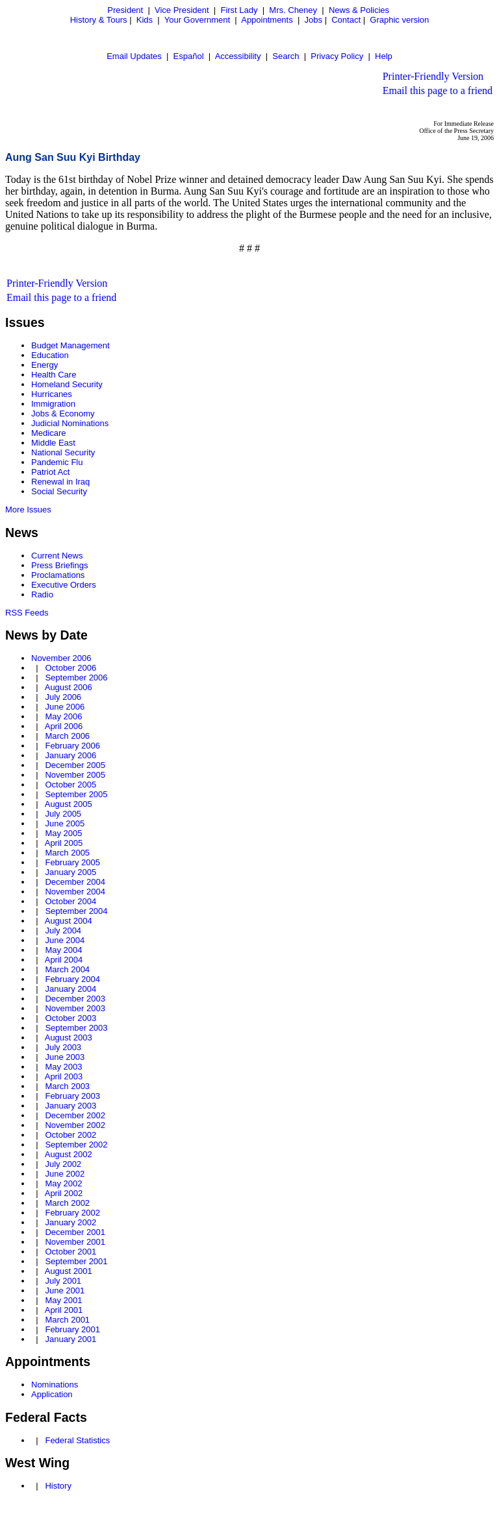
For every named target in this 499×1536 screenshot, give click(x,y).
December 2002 (75, 1115)
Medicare (48, 433)
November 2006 (61, 658)
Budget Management (70, 345)
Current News (57, 555)
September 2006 (76, 677)
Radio (42, 594)
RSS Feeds (26, 613)
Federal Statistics (77, 1440)
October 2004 (70, 901)
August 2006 (68, 687)
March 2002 (67, 1203)
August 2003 (68, 1037)
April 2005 (64, 843)
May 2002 (63, 1183)
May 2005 (63, 833)
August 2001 (68, 1271)
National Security (63, 452)
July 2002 (63, 1164)
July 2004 (63, 930)
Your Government (197, 20)
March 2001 (67, 1320)
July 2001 (63, 1281)
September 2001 (76, 1261)
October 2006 (70, 668)
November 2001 (75, 1242)
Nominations (54, 1384)
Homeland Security (67, 384)
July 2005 (63, 814)
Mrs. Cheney (293, 10)
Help (383, 56)
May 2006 (63, 716)
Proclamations (57, 575)
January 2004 (70, 989)
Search (285, 56)
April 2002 (64, 1193)
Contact (346, 20)
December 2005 (75, 765)
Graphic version (399, 20)
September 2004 (76, 911)
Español (188, 56)
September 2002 (76, 1144)
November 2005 (75, 775)
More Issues (28, 509)
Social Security (59, 491)
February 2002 (72, 1213)
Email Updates (134, 56)
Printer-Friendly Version (433, 76)
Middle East (53, 443)
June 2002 (64, 1174)
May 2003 (63, 1067)
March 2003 (67, 1086)
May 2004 (63, 950)
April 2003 (64, 1076)
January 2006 (70, 755)
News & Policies (359, 10)
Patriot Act (50, 472)
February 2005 (72, 862)
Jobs (313, 20)
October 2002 (70, 1135)
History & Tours (98, 20)
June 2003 (64, 1057)
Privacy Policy (337, 56)
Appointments (267, 20)
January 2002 (70, 1222)
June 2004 (64, 940)
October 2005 (70, 784)
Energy (44, 365)
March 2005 (67, 853)
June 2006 (64, 707)
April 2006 (64, 726)
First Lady (238, 10)
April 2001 (64, 1310)
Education (50, 355)
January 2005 (70, 872)
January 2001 (70, 1339)
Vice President (182, 10)
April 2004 (64, 960)
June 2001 (64, 1290)
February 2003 (72, 1096)
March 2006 (67, 736)
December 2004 (75, 882)
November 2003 (75, 1008)
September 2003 (76, 1028)
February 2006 (72, 745)
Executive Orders (63, 585)
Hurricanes (51, 394)
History (58, 1486)
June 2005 (64, 823)
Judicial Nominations (70, 423)
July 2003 (63, 1047)
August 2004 (68, 921)
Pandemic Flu (57, 462)
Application (52, 1394)
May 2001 (63, 1300)
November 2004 (75, 891)
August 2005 (68, 804)
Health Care (53, 374)
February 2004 (72, 979)
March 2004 (67, 969)
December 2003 (75, 998)
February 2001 (72, 1329)
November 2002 (75, 1125)
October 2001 (70, 1251)
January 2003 (70, 1105)
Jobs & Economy (63, 413)
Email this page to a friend (438, 90)
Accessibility (238, 56)
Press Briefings (59, 565)
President (125, 10)
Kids (144, 20)
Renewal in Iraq (60, 481)
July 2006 (63, 697)
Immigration (53, 404)
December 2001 (75, 1232)
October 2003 (70, 1018)
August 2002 (68, 1154)
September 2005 (76, 794)
